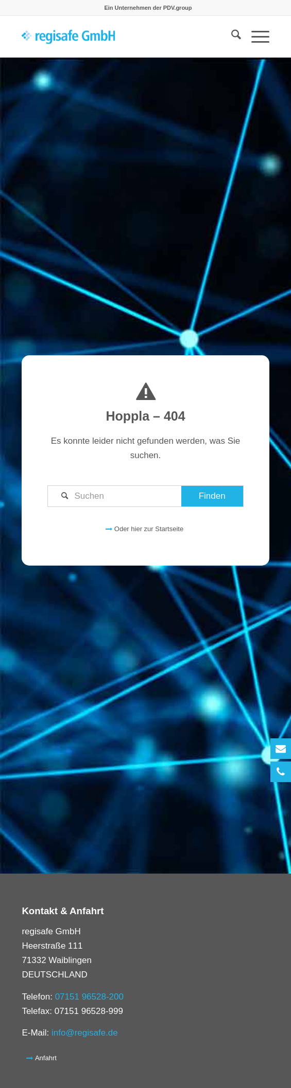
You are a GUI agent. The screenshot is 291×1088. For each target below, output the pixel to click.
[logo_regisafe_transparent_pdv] (120, 36)
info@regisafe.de (85, 1033)
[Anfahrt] (42, 1057)
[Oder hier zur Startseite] (145, 528)
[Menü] (255, 36)
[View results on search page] (212, 496)
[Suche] (231, 36)
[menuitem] (148, 7)
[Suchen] (145, 496)
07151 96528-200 (89, 997)
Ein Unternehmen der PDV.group (148, 8)
